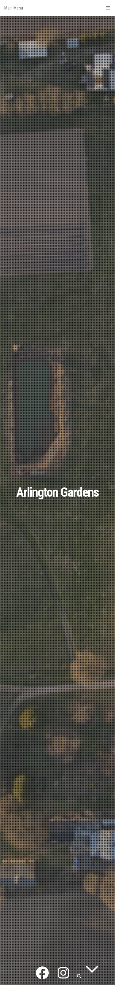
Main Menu (57, 8)
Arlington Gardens (57, 492)
